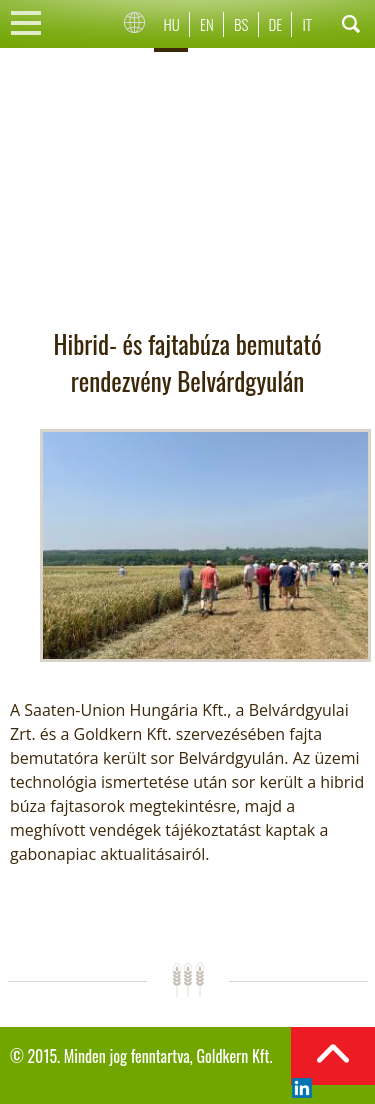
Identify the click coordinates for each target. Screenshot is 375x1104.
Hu (172, 24)
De (276, 24)
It (307, 24)
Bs (241, 24)
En (207, 24)
